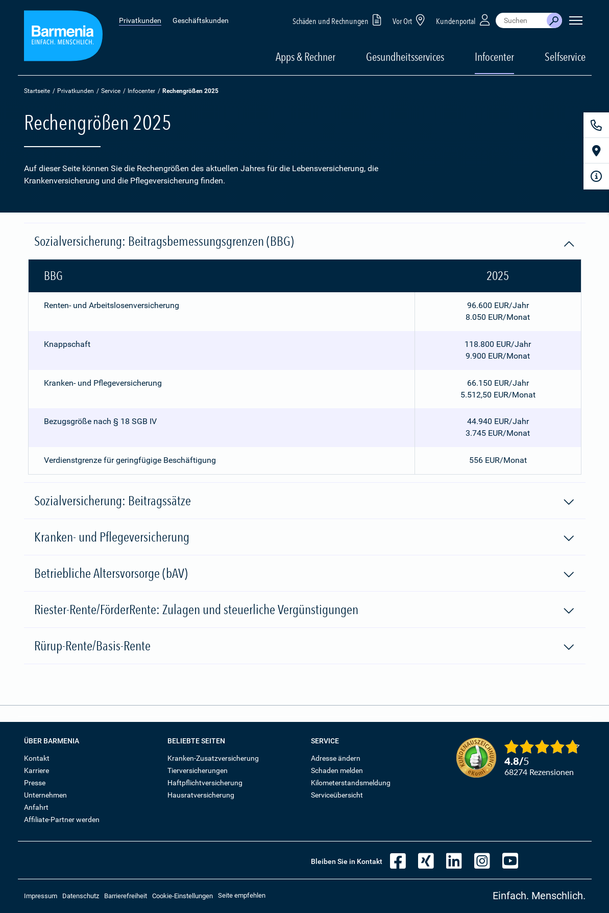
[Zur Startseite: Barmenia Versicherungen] (63, 37)
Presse (34, 783)
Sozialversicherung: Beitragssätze (304, 501)
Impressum (40, 896)
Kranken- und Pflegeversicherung (304, 537)
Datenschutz (80, 896)
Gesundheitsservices (405, 56)
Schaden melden (337, 770)
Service (110, 91)
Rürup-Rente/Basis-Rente (304, 646)
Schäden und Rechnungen (339, 19)
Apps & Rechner (305, 56)
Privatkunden (140, 20)
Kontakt (37, 758)
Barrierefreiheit (125, 896)
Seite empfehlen (241, 895)
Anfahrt (36, 807)
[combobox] (521, 20)
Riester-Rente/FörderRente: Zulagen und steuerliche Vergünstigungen (304, 610)
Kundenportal (464, 19)
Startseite (37, 91)
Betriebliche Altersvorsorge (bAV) (304, 573)
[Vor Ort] (596, 150)
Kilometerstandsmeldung (351, 783)
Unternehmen (45, 795)
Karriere (36, 770)
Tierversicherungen (197, 770)
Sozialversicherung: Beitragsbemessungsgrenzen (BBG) (304, 241)
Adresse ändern (335, 758)
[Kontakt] (596, 125)
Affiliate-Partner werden (62, 819)
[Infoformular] (596, 176)
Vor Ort (410, 19)
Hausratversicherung (200, 795)
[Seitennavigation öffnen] (576, 20)
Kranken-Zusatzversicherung (213, 758)
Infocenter (141, 91)
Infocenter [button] (494, 56)
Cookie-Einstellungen (182, 896)
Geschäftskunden (201, 20)
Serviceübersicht (337, 795)
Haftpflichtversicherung (204, 783)
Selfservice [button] (565, 56)
